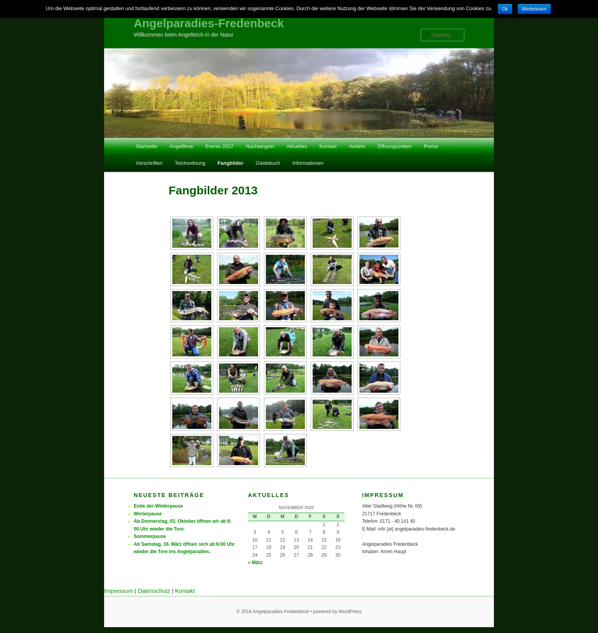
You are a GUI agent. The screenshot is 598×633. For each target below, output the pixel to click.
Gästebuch (268, 163)
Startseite (146, 146)
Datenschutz (154, 590)
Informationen (308, 163)
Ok (505, 9)
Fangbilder (230, 163)
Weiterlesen (534, 9)
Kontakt (327, 146)
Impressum (118, 590)
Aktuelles (297, 146)
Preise (431, 146)
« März (255, 562)
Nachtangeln (260, 146)
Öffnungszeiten (394, 146)
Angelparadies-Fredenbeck (209, 23)
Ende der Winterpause (158, 506)
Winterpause (148, 514)
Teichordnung (190, 163)
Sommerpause (150, 536)
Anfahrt (357, 146)
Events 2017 (219, 146)
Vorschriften (149, 163)
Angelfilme (181, 146)
